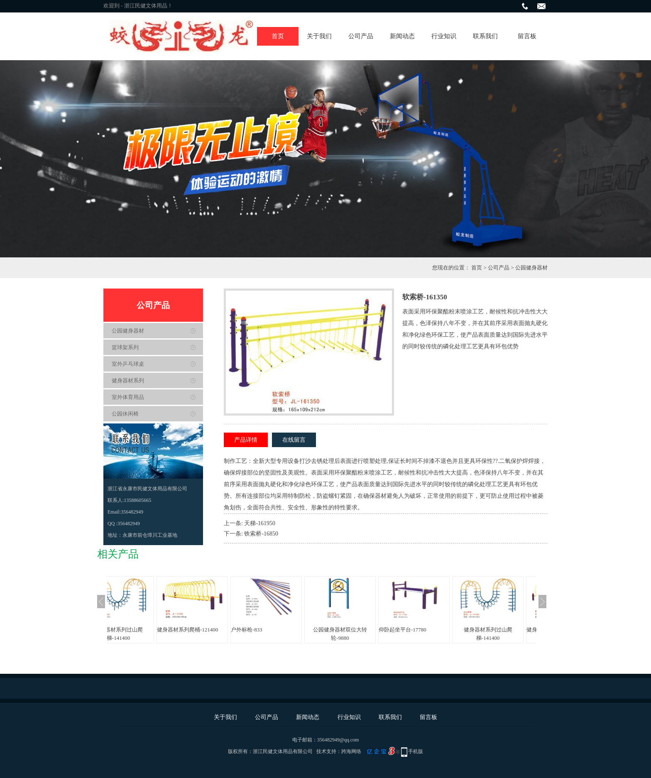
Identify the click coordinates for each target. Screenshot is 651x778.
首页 (278, 36)
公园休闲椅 (125, 414)
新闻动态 (402, 36)
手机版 (415, 751)
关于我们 (319, 36)
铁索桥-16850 (261, 534)
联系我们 (485, 36)
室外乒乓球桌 (128, 364)
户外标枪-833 (280, 629)
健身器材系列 (128, 380)
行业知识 (443, 36)
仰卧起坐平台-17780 (436, 629)
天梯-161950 (259, 523)
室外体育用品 (128, 397)
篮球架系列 (125, 347)
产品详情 (245, 440)
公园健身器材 (531, 267)
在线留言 (294, 440)
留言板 (527, 36)
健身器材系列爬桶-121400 (220, 629)
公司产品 (360, 36)
